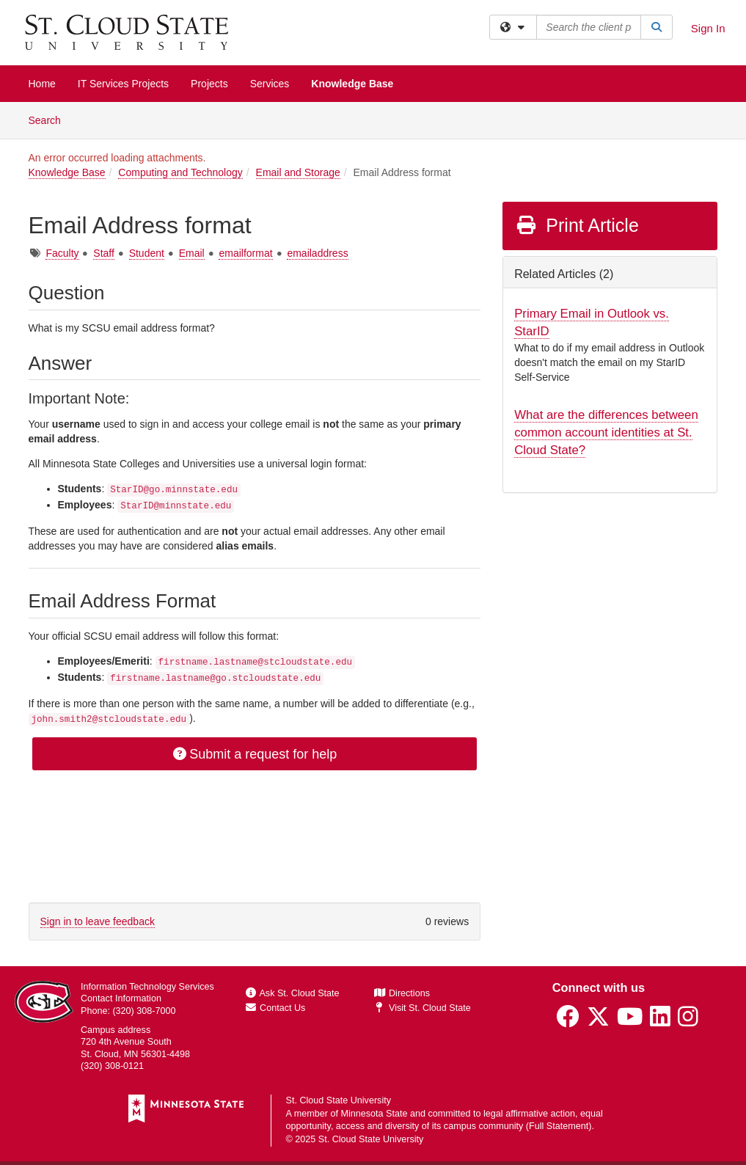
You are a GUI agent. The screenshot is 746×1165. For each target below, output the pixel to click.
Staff (103, 253)
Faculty (61, 253)
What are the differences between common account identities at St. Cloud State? (606, 432)
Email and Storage (298, 172)
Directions (402, 993)
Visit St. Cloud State (422, 1008)
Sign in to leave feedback (97, 921)
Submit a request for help (254, 754)
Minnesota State (373, 1114)
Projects (209, 84)
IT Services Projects (123, 84)
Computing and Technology (180, 172)
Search (50, 119)
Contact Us (276, 1008)
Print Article (577, 225)
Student (146, 253)
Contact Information (121, 998)
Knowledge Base (352, 84)
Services (270, 84)
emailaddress (317, 253)
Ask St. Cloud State (293, 993)
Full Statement (558, 1126)
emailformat (245, 253)
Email (192, 253)
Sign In (708, 28)
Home (42, 84)
